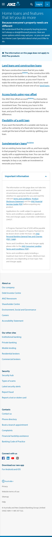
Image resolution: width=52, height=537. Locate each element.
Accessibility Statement (12, 320)
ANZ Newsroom (9, 298)
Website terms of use (10, 491)
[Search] (31, 4)
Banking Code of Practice (13, 441)
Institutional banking (11, 336)
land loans (44, 85)
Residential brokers (11, 353)
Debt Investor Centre (11, 293)
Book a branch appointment (15, 424)
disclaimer (25, 72)
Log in (39, 4)
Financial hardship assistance (15, 435)
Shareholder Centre (11, 304)
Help (4, 502)
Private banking (9, 342)
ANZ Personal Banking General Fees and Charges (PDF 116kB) (24, 236)
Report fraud (8, 392)
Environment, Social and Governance (19, 309)
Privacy (5, 486)
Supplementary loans (14, 143)
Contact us (7, 413)
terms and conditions (22, 198)
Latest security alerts (11, 386)
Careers (5, 315)
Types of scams (9, 380)
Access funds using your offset (19, 94)
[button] (47, 4)
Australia (9, 481)
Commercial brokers (11, 359)
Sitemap (5, 496)
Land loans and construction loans (22, 65)
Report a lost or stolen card (14, 397)
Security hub (8, 375)
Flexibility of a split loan (15, 120)
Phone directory (9, 419)
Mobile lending (9, 348)
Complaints (7, 430)
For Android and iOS (11, 469)
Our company (8, 287)
